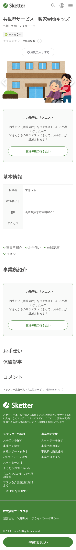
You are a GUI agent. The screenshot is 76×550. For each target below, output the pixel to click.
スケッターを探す (52, 440)
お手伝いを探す (12, 440)
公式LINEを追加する (15, 491)
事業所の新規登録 (52, 451)
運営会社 (8, 518)
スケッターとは (12, 462)
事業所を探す (11, 445)
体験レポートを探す (15, 451)
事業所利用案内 (50, 445)
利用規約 (22, 518)
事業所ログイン (50, 457)
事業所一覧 (19, 389)
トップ (6, 389)
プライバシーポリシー (45, 518)
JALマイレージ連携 (15, 457)
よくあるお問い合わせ (17, 468)
